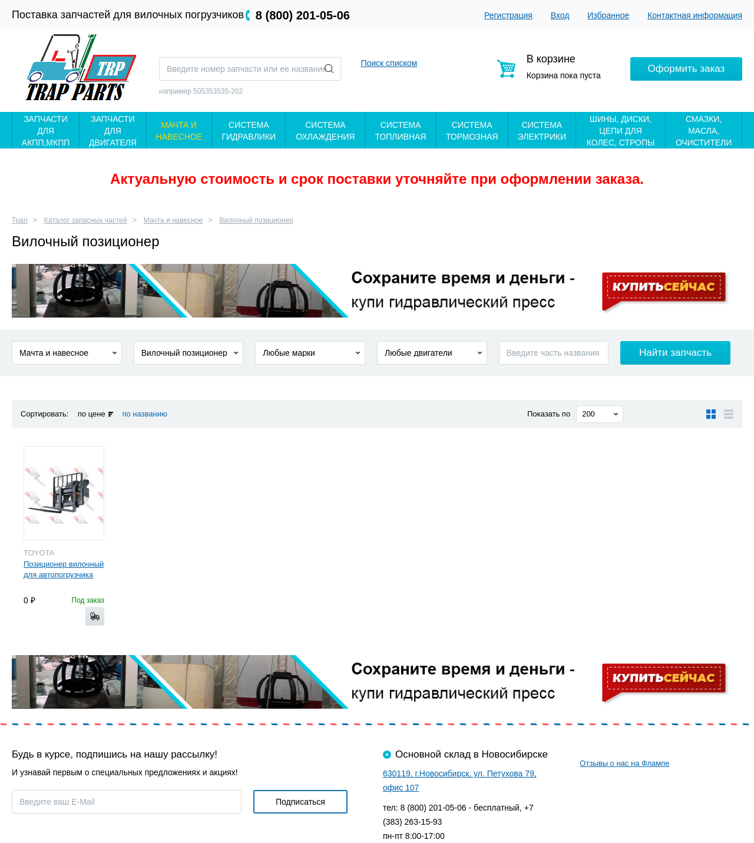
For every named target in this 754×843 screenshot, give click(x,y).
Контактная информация (694, 15)
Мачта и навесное (173, 220)
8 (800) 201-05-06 (303, 15)
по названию (144, 413)
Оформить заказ (686, 68)
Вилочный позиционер (256, 220)
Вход (560, 15)
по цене (91, 413)
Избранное (608, 15)
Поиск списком (389, 63)
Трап (20, 220)
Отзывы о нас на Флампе (624, 763)
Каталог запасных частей (85, 220)
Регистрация (508, 15)
